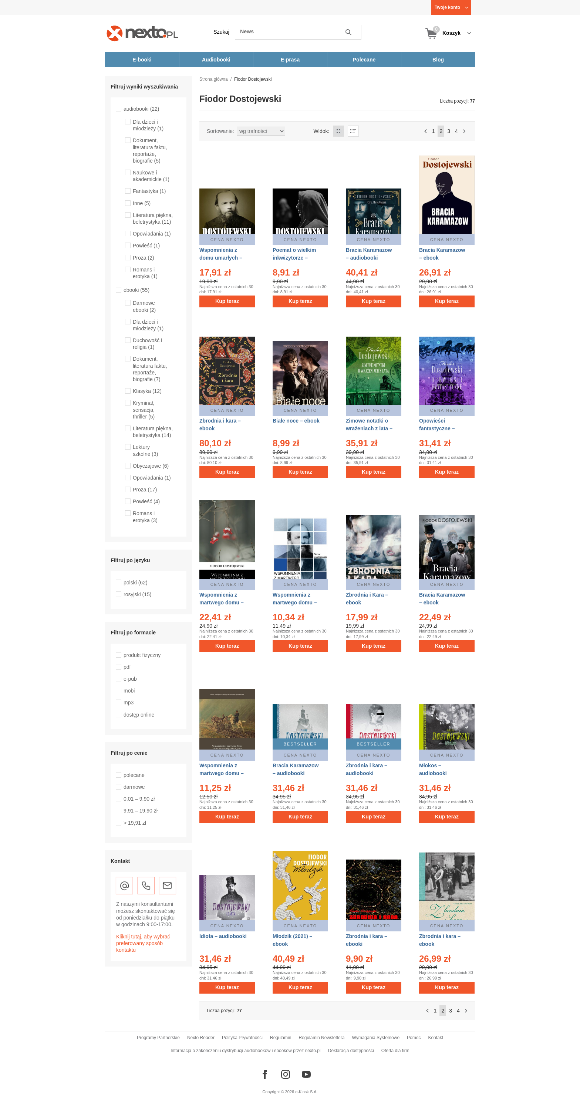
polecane (134, 775)
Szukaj (221, 32)
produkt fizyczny (142, 655)
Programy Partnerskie (158, 1037)
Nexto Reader (201, 1037)
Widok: (322, 131)
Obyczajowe (151, 466)
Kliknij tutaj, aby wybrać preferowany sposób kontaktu (143, 943)
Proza (143, 258)
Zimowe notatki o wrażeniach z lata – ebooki (369, 428)
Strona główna (213, 79)
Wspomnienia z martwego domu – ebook (221, 602)
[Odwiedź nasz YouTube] (306, 1074)
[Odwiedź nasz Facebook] (265, 1074)
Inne (142, 203)
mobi (129, 691)
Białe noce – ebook (296, 421)
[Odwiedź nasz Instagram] (285, 1074)
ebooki (136, 290)
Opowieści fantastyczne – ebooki (437, 428)
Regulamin (280, 1037)
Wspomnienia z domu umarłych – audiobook (220, 257)
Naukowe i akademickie (151, 176)
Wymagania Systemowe (375, 1037)
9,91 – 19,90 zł (141, 811)
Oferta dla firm (395, 1050)
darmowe (134, 787)
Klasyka (147, 391)
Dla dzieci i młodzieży (148, 125)
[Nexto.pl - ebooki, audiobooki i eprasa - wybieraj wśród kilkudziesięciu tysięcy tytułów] (142, 33)
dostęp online (139, 715)
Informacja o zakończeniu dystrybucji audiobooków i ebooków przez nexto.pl (246, 1050)
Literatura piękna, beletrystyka (153, 432)
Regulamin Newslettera (321, 1037)
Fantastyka (149, 191)
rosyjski (137, 594)
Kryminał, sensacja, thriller (144, 409)
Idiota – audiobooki (223, 936)
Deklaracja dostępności (351, 1050)
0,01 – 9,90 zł (139, 799)
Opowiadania (152, 234)
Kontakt (435, 1037)
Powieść (146, 245)
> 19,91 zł (135, 823)
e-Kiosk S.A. (306, 1092)
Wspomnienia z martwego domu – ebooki (221, 773)
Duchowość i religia (147, 343)
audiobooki (141, 109)
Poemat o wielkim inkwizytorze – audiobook (294, 257)
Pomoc (414, 1037)
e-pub (130, 679)
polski (136, 582)
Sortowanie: (220, 131)
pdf (127, 667)
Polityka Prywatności (242, 1037)
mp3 (129, 702)
